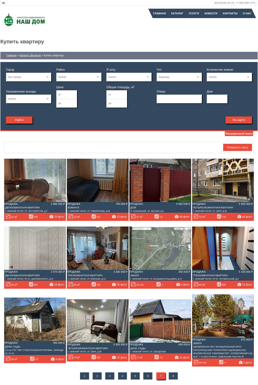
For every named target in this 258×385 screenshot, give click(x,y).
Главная (159, 13)
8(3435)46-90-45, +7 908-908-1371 (235, 2)
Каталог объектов (30, 55)
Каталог (177, 13)
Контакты (230, 13)
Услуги (194, 13)
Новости (211, 13)
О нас (247, 13)
